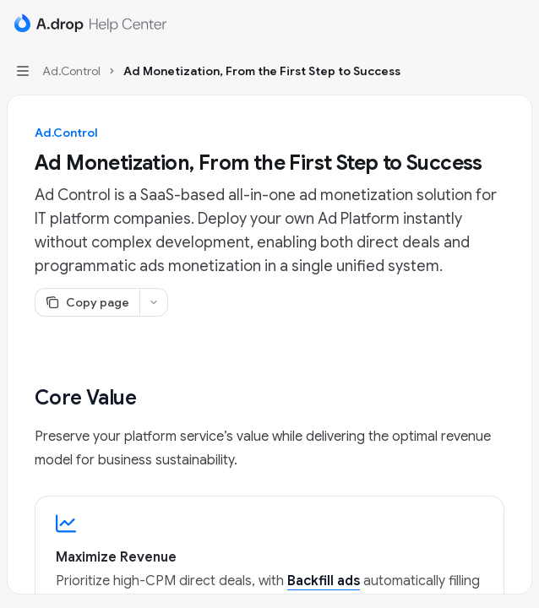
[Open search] (484, 23)
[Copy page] (87, 302)
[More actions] (517, 23)
